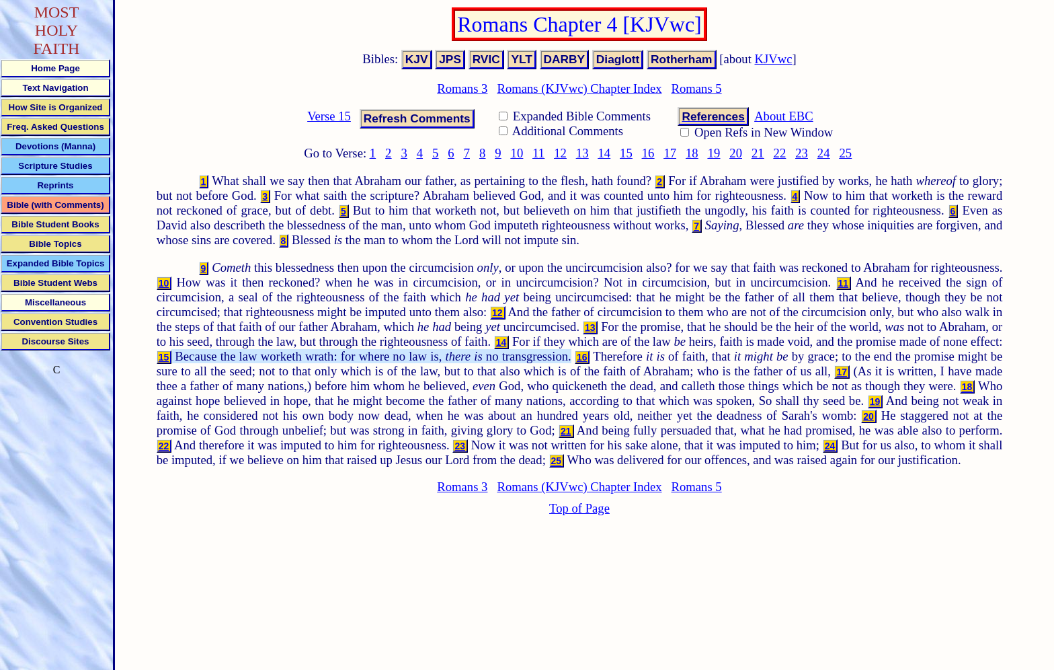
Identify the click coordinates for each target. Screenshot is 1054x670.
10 (517, 153)
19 (714, 153)
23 (801, 153)
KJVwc (774, 59)
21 (758, 153)
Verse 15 (329, 116)
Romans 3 (462, 88)
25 (846, 153)
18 (692, 153)
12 (560, 153)
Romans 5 (697, 88)
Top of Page (579, 508)
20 (735, 153)
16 (648, 153)
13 (582, 153)
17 (669, 153)
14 (604, 153)
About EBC (783, 116)
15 (626, 153)
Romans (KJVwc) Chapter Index (579, 88)
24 (823, 153)
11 (538, 153)
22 (780, 153)
